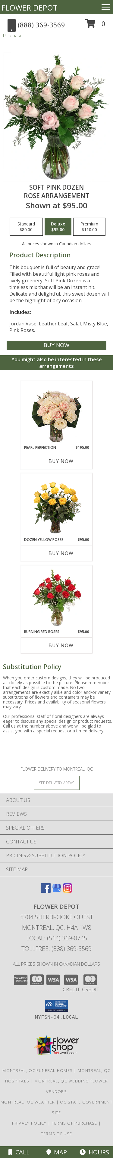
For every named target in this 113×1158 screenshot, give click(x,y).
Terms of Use (56, 1133)
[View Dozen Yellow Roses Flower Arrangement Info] (56, 505)
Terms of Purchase (74, 1123)
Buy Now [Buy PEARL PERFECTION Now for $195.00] (61, 461)
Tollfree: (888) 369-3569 (56, 949)
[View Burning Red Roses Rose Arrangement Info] (56, 597)
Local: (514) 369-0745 (56, 938)
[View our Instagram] (67, 890)
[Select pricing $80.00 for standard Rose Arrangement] (26, 226)
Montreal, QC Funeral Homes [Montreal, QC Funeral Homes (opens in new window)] (37, 1070)
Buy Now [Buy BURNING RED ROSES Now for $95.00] (61, 645)
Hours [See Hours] (94, 1152)
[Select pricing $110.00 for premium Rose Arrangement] (89, 226)
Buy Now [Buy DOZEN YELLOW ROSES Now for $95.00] (61, 553)
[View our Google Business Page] (56, 890)
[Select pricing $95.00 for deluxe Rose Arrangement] (58, 226)
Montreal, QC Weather (28, 1102)
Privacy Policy (29, 1123)
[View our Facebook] (46, 890)
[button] (95, 26)
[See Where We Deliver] (57, 782)
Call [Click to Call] (19, 1152)
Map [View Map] (56, 1152)
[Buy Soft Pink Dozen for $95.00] (56, 345)
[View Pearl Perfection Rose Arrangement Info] (56, 413)
